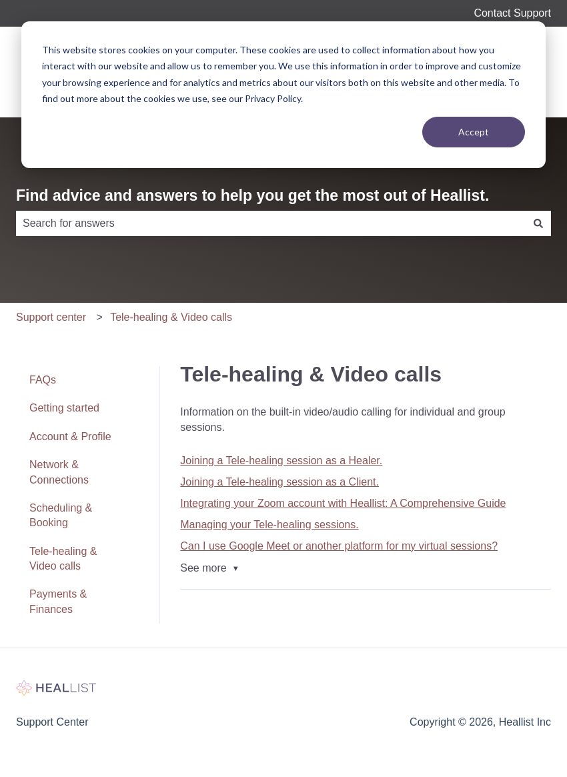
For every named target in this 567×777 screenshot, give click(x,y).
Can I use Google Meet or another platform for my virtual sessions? (339, 546)
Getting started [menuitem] (64, 408)
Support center (51, 317)
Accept (473, 131)
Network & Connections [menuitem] (59, 472)
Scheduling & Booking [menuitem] (60, 515)
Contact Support (512, 13)
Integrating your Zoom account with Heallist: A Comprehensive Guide (343, 503)
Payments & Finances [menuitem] (58, 601)
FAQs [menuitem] (42, 379)
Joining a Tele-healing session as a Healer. (281, 460)
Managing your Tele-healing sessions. (269, 524)
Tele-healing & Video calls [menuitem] (63, 559)
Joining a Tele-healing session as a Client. (279, 482)
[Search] (538, 223)
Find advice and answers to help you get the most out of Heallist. (252, 195)
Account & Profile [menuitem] (70, 436)
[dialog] (283, 94)
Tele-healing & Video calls (171, 317)
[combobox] (271, 223)
